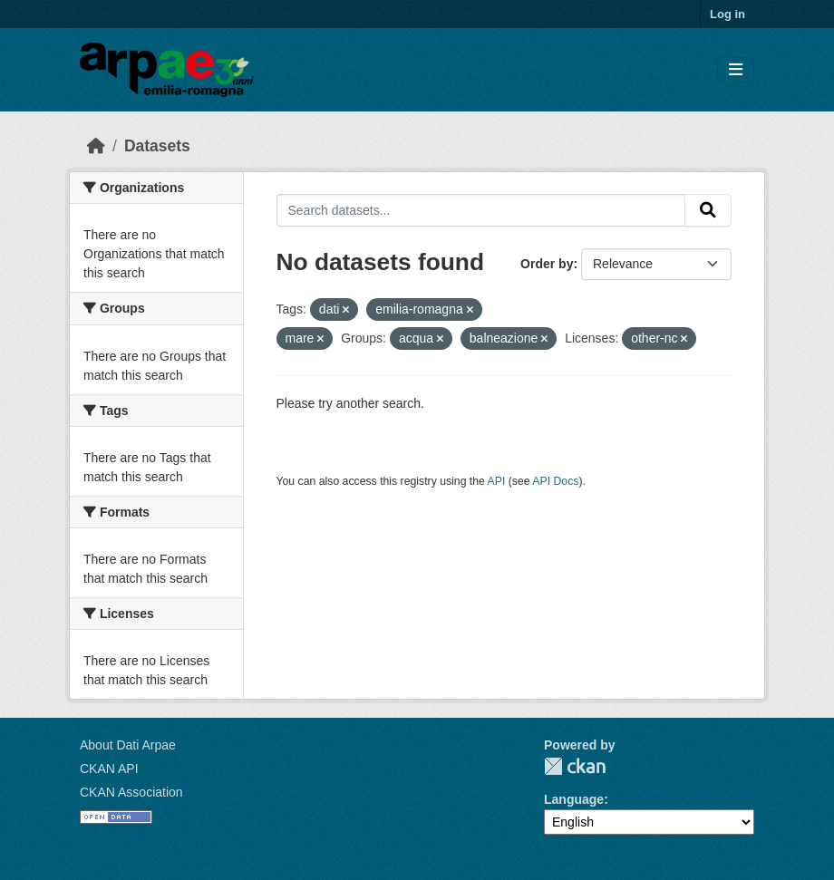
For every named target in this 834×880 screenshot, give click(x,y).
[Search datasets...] (481, 210)
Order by (546, 263)
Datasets (157, 146)
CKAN (575, 766)
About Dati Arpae (128, 745)
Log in (727, 14)
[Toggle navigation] (735, 70)
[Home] (96, 146)
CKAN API (109, 768)
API (497, 481)
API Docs (555, 481)
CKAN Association (131, 792)
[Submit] (708, 210)
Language (574, 799)
